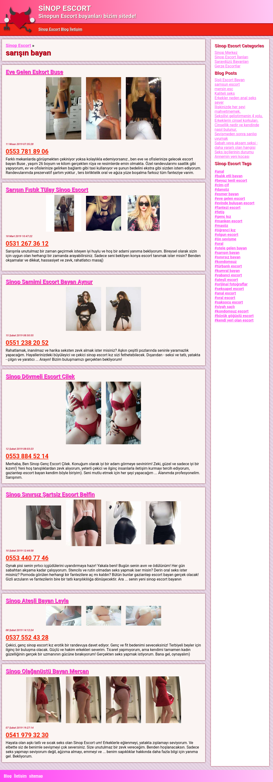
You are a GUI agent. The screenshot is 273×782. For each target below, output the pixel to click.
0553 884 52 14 (27, 456)
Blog (65, 29)
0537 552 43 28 (27, 637)
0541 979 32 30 (27, 735)
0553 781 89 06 (27, 151)
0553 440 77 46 (27, 558)
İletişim (76, 29)
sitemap (36, 776)
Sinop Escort (49, 29)
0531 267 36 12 (27, 243)
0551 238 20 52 (27, 342)
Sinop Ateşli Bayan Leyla (37, 600)
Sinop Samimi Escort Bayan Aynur (49, 281)
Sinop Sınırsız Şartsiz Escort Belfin (50, 494)
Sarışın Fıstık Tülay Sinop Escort (47, 189)
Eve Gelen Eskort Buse (34, 72)
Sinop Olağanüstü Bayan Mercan (47, 671)
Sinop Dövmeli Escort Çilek (40, 376)
